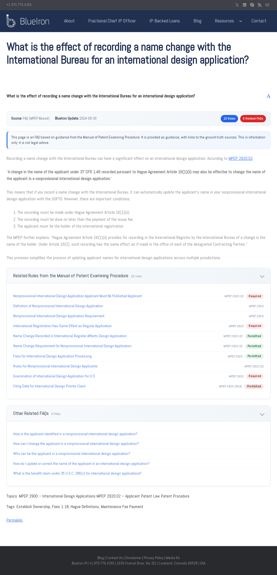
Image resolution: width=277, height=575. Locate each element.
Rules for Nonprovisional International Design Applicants (55, 366)
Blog (100, 557)
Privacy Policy (154, 557)
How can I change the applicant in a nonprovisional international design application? (76, 443)
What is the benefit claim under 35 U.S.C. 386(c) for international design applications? (77, 473)
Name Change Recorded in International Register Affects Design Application (70, 335)
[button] (138, 96)
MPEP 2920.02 (241, 158)
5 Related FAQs (253, 118)
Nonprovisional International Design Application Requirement (58, 315)
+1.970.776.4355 (19, 4)
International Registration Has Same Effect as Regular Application (62, 325)
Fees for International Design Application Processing (52, 356)
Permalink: (14, 520)
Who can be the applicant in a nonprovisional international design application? (71, 453)
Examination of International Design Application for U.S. (54, 376)
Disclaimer (133, 557)
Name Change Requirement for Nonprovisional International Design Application (72, 345)
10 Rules (229, 118)
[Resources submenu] (240, 20)
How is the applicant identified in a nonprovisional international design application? (75, 433)
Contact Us (114, 557)
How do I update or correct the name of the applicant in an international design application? (81, 463)
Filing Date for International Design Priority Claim (49, 386)
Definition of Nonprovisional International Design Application (58, 305)
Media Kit (173, 557)
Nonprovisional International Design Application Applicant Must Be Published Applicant (77, 295)
